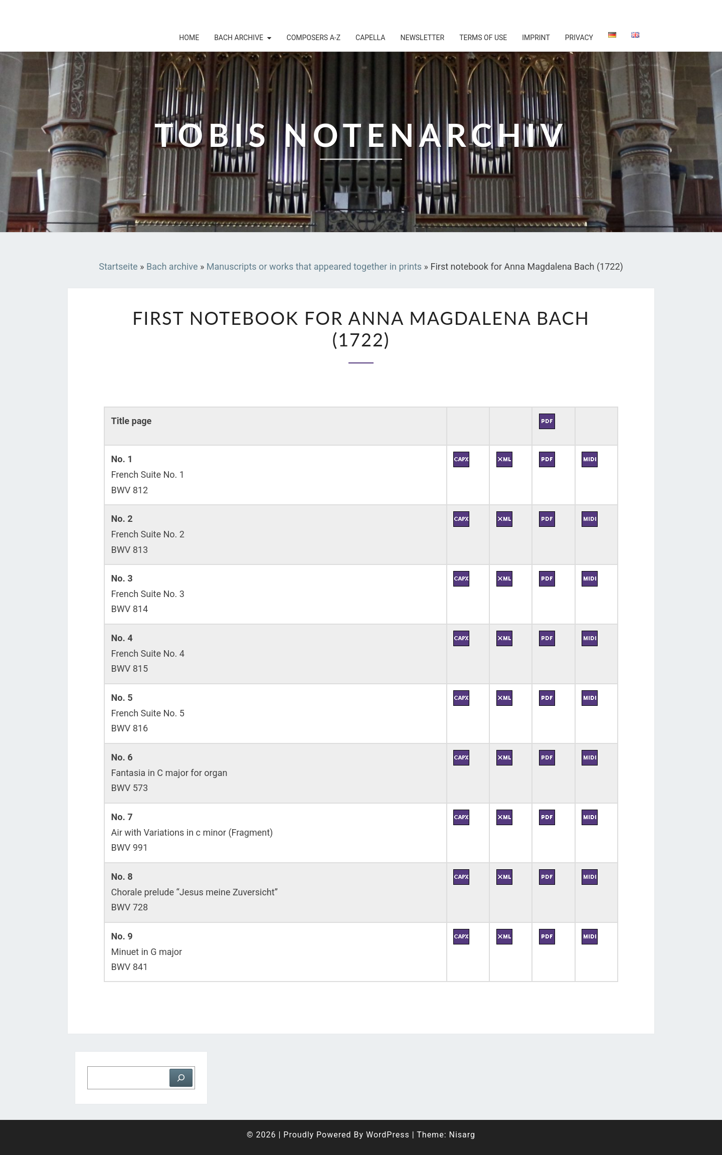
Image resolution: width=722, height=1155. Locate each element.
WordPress (388, 1134)
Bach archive (238, 38)
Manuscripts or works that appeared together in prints (314, 266)
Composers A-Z (314, 38)
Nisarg (462, 1134)
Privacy (579, 38)
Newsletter (422, 38)
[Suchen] (181, 1078)
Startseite (118, 266)
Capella (370, 38)
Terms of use (483, 38)
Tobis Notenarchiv (133, 13)
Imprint (536, 38)
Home (189, 38)
